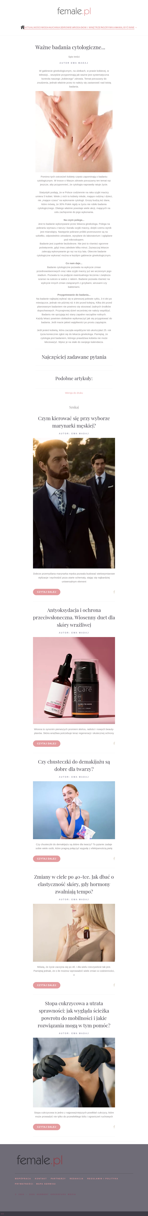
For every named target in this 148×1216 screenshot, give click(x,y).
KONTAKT (41, 1179)
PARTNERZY (58, 1179)
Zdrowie (66, 27)
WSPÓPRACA (23, 1179)
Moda (45, 27)
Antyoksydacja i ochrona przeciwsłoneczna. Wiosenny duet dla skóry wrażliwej (74, 617)
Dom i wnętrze (91, 27)
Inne (131, 27)
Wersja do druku (74, 392)
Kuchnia (54, 27)
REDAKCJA (77, 1179)
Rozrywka (108, 27)
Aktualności (32, 27)
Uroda (76, 27)
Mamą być (121, 27)
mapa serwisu (46, 1184)
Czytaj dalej (46, 592)
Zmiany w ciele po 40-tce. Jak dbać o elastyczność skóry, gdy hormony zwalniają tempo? (74, 884)
